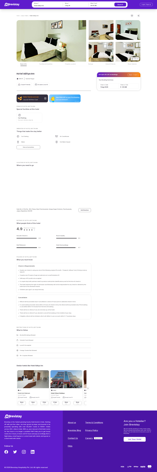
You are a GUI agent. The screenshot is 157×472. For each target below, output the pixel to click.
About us (72, 422)
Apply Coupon (133, 74)
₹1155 (44, 403)
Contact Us (73, 438)
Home (18, 15)
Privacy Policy (91, 430)
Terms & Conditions (94, 422)
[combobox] (47, 6)
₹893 (66, 403)
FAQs (70, 446)
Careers (89, 438)
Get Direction (85, 210)
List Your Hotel (134, 439)
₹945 (33, 403)
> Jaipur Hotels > (24, 15)
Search (120, 4)
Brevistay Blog (74, 430)
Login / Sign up (146, 4)
